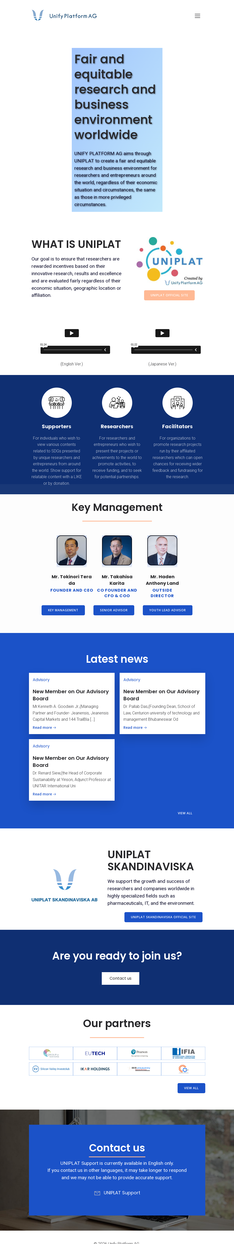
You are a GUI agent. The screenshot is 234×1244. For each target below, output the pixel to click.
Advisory (41, 680)
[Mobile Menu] (198, 16)
